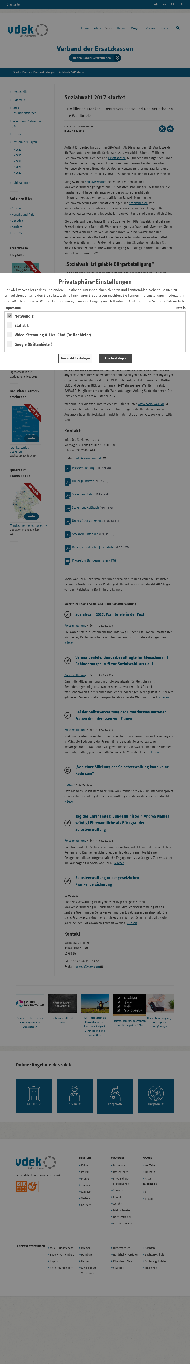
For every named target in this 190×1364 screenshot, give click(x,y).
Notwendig (24, 316)
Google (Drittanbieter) (33, 344)
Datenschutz (175, 301)
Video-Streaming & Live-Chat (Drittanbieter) (53, 335)
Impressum (12, 308)
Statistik (22, 325)
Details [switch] (181, 308)
